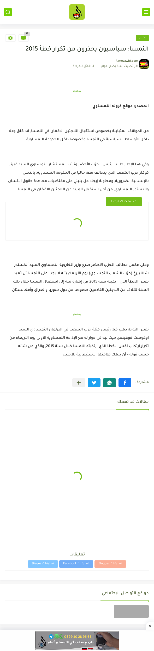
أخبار (142, 38)
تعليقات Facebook (76, 564)
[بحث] (8, 12)
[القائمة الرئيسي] (146, 12)
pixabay (77, 91)
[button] (125, 382)
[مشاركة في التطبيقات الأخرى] (78, 382)
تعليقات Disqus (43, 564)
